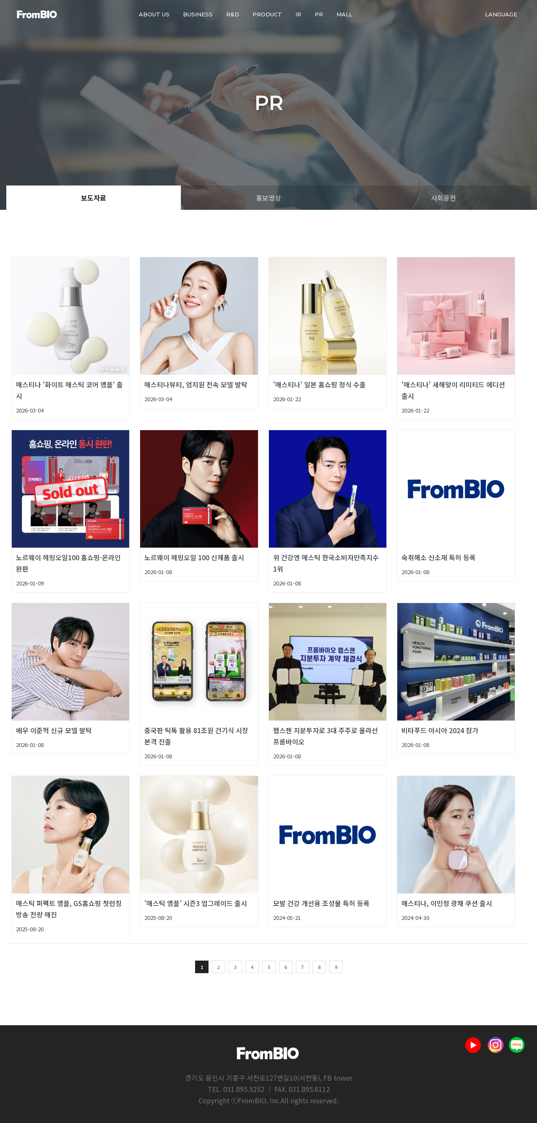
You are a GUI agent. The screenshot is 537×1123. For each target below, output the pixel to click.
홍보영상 (268, 198)
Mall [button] (344, 14)
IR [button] (298, 14)
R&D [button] (232, 14)
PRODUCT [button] (267, 14)
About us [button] (154, 14)
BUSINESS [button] (198, 14)
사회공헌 (443, 198)
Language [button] (501, 14)
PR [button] (319, 14)
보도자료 (93, 198)
